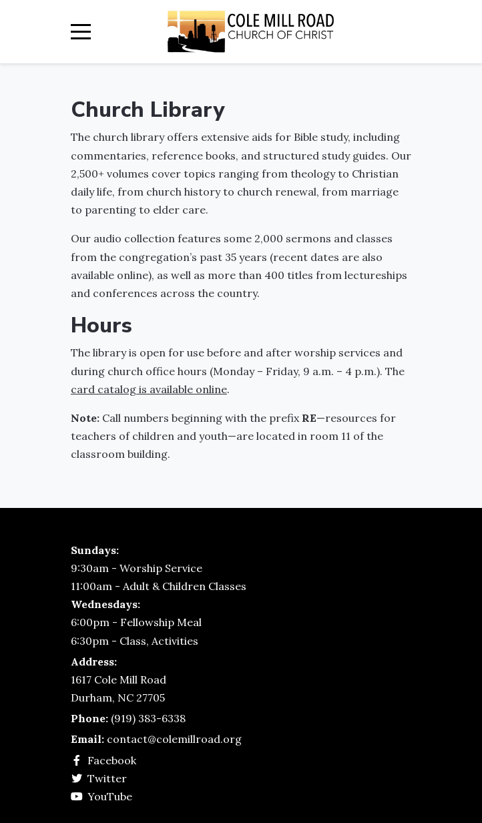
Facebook (111, 760)
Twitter (107, 778)
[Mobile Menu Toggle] (81, 32)
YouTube (109, 796)
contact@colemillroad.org (174, 739)
